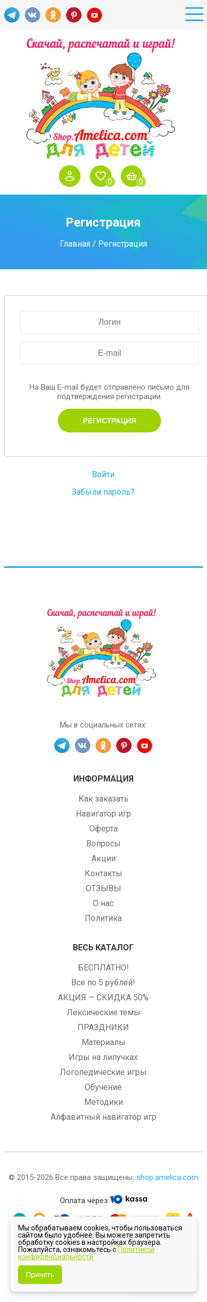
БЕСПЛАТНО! (103, 968)
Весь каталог (103, 947)
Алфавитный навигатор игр (103, 1117)
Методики (103, 1102)
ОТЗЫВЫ (103, 888)
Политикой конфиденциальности (86, 1253)
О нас (103, 903)
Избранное (103, 176)
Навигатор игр (103, 814)
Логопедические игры (103, 1072)
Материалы (103, 1042)
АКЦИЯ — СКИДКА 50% (103, 997)
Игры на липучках (103, 1057)
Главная (75, 243)
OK (53, 15)
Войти (72, 176)
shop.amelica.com (167, 1177)
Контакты (103, 873)
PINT (74, 15)
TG (12, 15)
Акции (103, 858)
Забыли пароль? (103, 492)
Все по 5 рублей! (103, 982)
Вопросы (103, 843)
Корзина (134, 176)
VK (32, 15)
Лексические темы (103, 1012)
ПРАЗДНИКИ (103, 1027)
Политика (103, 918)
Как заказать (103, 799)
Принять (40, 1275)
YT (94, 15)
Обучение (103, 1087)
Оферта (103, 829)
